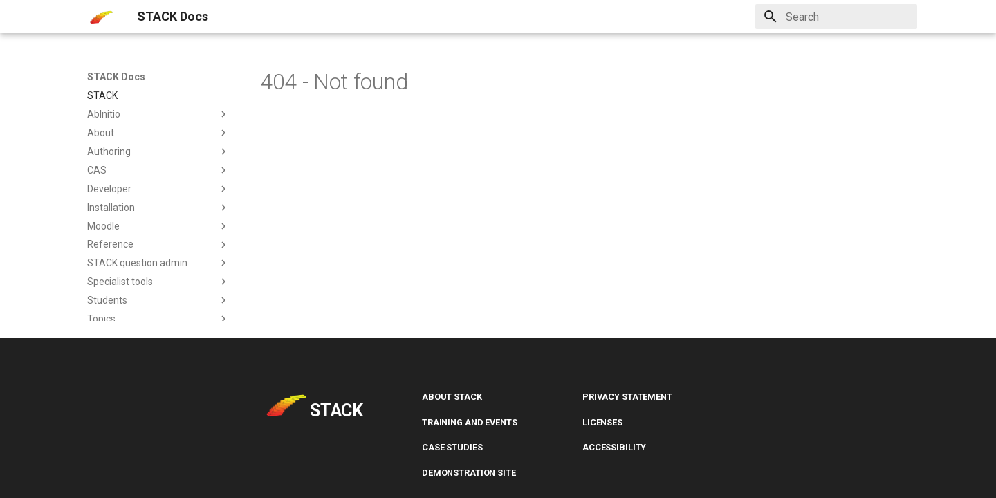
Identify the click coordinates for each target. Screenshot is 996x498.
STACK (102, 95)
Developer (158, 189)
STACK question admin (158, 263)
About (158, 133)
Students (158, 300)
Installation (158, 207)
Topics (158, 319)
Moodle (158, 226)
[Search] (836, 16)
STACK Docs (116, 76)
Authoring (158, 151)
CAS (158, 170)
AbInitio (158, 114)
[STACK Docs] (101, 17)
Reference (158, 245)
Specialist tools (158, 281)
